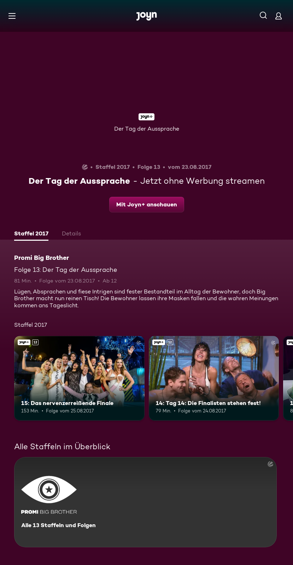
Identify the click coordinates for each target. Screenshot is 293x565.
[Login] (278, 16)
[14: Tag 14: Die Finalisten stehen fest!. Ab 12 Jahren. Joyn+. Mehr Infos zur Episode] (214, 378)
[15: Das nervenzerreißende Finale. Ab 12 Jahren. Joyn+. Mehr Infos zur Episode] (79, 378)
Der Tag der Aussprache (146, 128)
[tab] (31, 234)
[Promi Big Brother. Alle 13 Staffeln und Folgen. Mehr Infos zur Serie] (145, 502)
